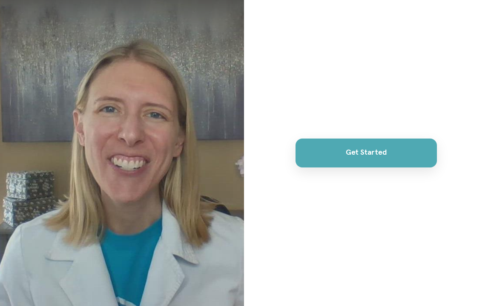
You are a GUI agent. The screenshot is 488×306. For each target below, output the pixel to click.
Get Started (366, 152)
